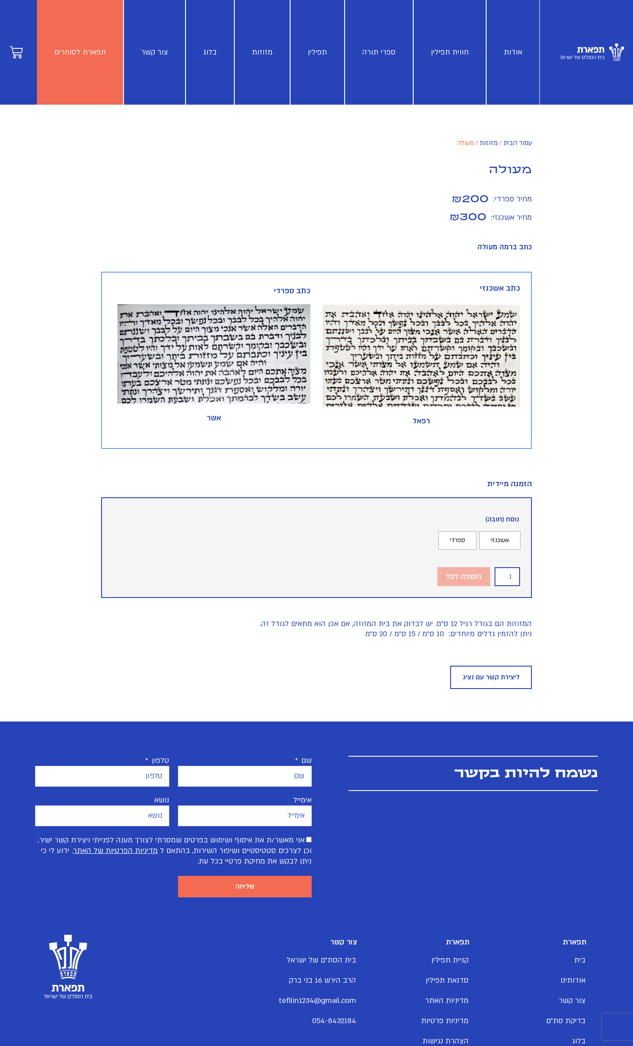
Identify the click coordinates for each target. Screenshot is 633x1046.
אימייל (302, 801)
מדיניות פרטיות (445, 1023)
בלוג (210, 52)
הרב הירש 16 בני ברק (328, 982)
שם (305, 761)
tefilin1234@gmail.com (328, 1003)
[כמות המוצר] (507, 576)
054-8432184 (334, 1023)
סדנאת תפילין (447, 982)
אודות (512, 52)
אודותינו (573, 982)
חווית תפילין (450, 52)
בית (580, 962)
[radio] (500, 540)
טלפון (159, 761)
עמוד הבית (517, 142)
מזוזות (262, 52)
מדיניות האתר (447, 1003)
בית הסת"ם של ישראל (328, 962)
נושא (161, 801)
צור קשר (154, 52)
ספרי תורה (379, 52)
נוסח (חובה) (502, 519)
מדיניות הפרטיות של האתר (115, 851)
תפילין (317, 52)
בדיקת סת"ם (566, 1023)
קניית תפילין (450, 962)
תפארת (572, 944)
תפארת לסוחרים (80, 52)
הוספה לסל (464, 577)
